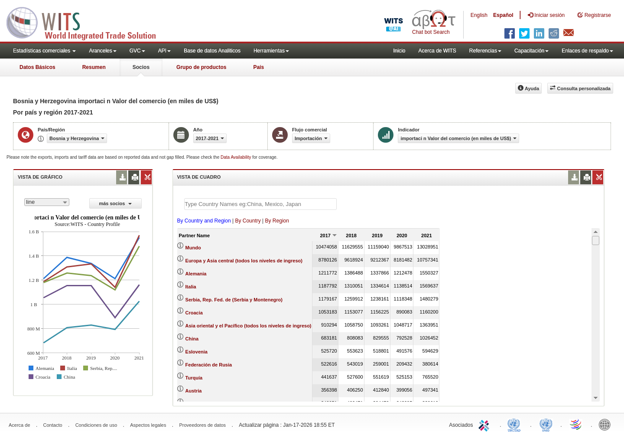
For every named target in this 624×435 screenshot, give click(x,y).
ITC (485, 424)
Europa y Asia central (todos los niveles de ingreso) (243, 260)
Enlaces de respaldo (587, 51)
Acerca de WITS (437, 51)
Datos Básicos (37, 67)
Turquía (194, 377)
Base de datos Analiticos (212, 51)
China (192, 338)
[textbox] (260, 204)
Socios (141, 67)
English (479, 15)
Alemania (196, 273)
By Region (277, 221)
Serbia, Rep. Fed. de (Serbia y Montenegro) (234, 299)
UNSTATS (546, 424)
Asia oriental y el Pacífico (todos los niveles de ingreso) (248, 325)
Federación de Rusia (208, 364)
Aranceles (102, 51)
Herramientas (271, 51)
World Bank (606, 424)
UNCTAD (515, 424)
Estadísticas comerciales (44, 51)
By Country (247, 221)
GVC (137, 51)
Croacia (194, 312)
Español (503, 15)
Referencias (485, 51)
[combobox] (46, 202)
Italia (190, 286)
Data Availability (236, 157)
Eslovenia (196, 351)
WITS (86, 21)
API (164, 51)
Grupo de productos (201, 67)
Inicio (399, 51)
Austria (193, 390)
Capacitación (531, 51)
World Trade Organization (576, 424)
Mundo (193, 247)
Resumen (94, 67)
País (258, 67)
